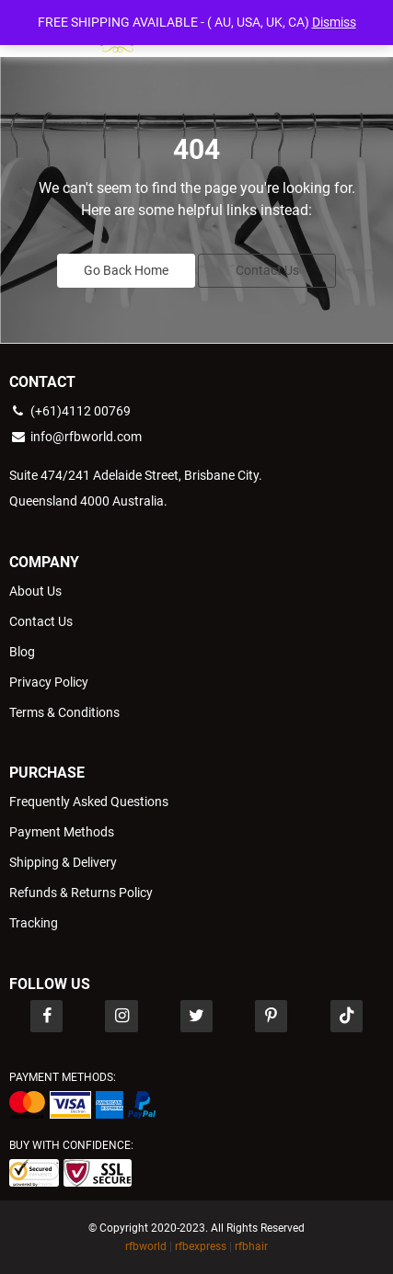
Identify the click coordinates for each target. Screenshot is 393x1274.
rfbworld (146, 1246)
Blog (22, 651)
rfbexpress (200, 1246)
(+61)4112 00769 (70, 411)
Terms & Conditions (64, 712)
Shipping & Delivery (63, 862)
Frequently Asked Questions (88, 801)
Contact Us (267, 270)
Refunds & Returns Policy (81, 892)
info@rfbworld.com (75, 436)
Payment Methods (61, 832)
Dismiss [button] (334, 22)
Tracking (33, 923)
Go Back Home (126, 270)
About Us (35, 591)
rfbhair (251, 1246)
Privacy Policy (48, 682)
